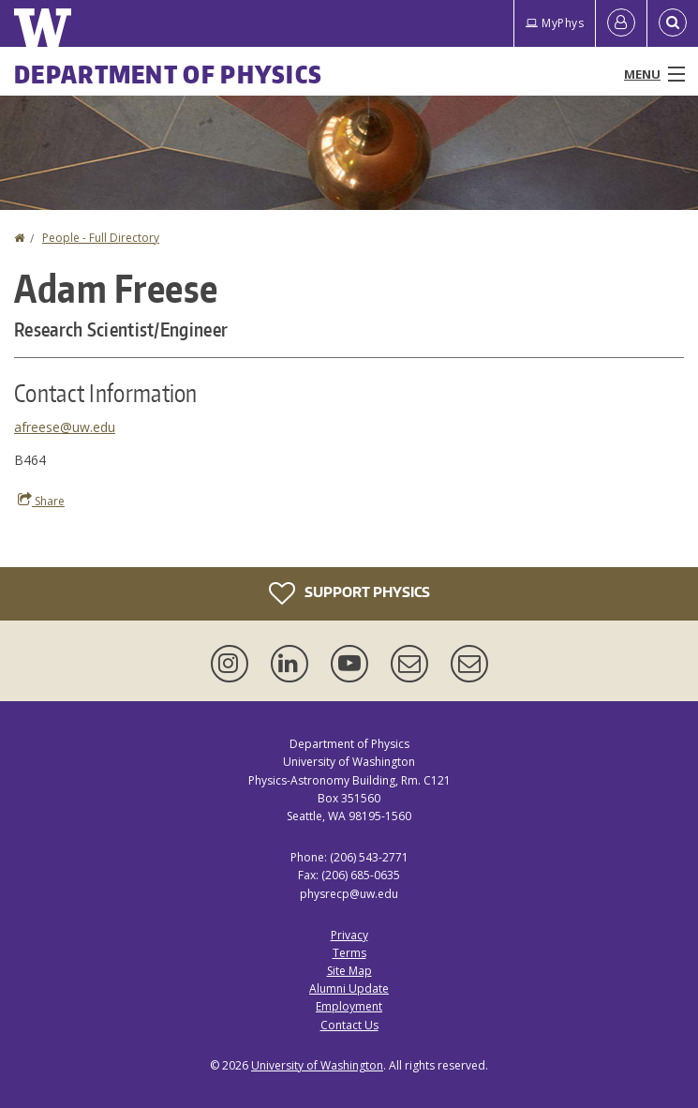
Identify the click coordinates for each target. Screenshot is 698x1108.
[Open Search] (672, 23)
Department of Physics (168, 74)
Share (41, 500)
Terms (349, 953)
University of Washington (317, 1065)
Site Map (349, 971)
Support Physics (349, 593)
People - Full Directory (100, 238)
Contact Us (349, 1025)
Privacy (349, 935)
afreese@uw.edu (64, 427)
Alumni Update (349, 988)
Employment (349, 1006)
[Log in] (621, 23)
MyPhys (555, 23)
